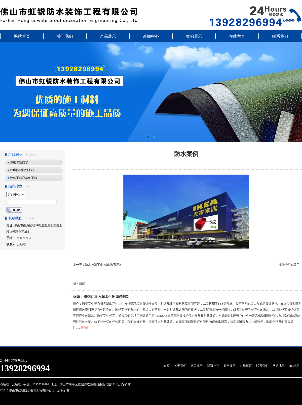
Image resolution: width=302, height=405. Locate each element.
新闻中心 (151, 36)
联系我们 (280, 36)
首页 (167, 366)
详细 (85, 328)
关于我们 (65, 36)
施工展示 (197, 366)
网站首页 (22, 36)
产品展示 (108, 36)
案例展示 (194, 36)
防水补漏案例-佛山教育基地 (103, 264)
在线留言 (237, 36)
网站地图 (279, 366)
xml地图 (294, 366)
